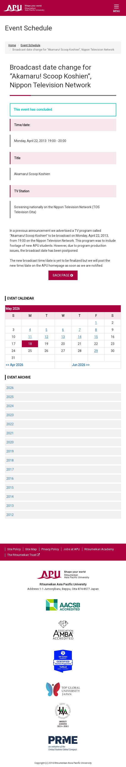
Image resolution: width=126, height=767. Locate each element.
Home (12, 45)
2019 (10, 451)
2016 (10, 478)
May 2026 (13, 308)
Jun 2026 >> (81, 365)
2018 (10, 460)
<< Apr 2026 (14, 365)
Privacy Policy (50, 549)
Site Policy (14, 549)
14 (79, 337)
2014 (10, 496)
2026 (10, 388)
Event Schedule (30, 45)
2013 (10, 506)
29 (96, 351)
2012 (10, 515)
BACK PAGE (63, 275)
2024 (10, 406)
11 (30, 337)
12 (46, 337)
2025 (10, 397)
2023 (10, 415)
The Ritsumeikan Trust (23, 555)
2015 (10, 487)
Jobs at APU (71, 549)
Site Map (31, 549)
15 (96, 337)
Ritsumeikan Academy (99, 549)
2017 (10, 469)
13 (63, 337)
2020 (10, 442)
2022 (10, 424)
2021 (10, 433)
